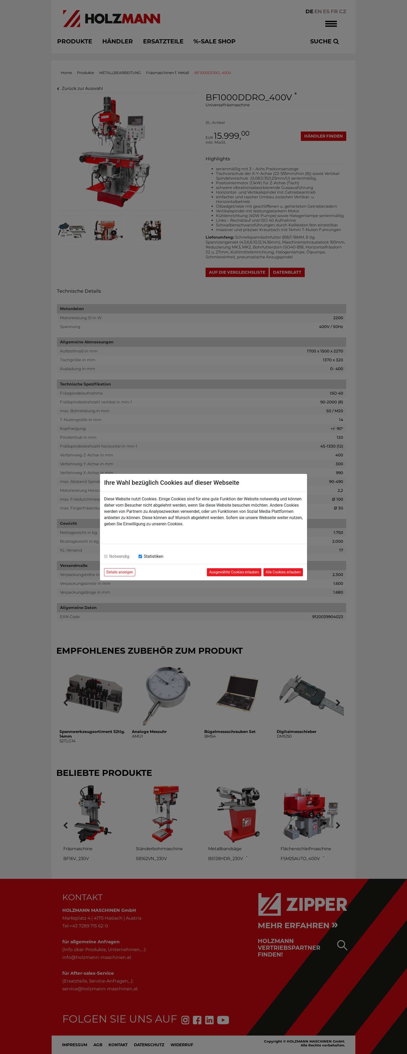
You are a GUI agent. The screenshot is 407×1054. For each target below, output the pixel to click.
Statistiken (153, 556)
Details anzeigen (119, 572)
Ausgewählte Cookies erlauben (234, 572)
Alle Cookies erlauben (283, 572)
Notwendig (119, 556)
